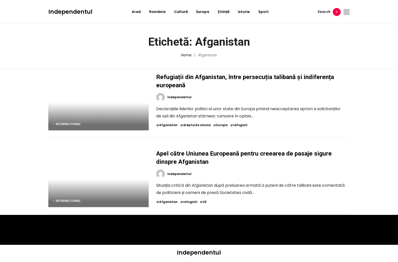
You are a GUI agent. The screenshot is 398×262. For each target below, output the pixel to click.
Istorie (244, 11)
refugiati (240, 125)
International (68, 124)
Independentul (70, 12)
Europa (202, 11)
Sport (263, 11)
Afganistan (168, 125)
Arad (136, 11)
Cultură (181, 11)
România (157, 11)
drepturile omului (197, 125)
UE (205, 201)
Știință (223, 11)
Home (186, 55)
